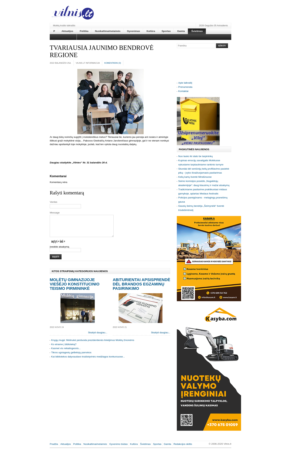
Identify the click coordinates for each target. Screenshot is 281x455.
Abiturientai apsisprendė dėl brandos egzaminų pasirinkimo (141, 288)
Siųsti (55, 261)
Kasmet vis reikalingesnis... (66, 352)
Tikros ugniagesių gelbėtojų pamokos (71, 356)
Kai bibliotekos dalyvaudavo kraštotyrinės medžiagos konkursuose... (88, 361)
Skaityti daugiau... (97, 336)
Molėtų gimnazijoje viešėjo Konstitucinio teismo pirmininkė (74, 288)
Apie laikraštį (185, 82)
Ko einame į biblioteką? (63, 348)
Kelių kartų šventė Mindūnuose (195, 177)
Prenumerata (185, 87)
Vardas (53, 202)
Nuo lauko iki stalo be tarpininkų (195, 156)
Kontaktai (183, 91)
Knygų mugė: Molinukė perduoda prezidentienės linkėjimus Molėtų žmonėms (92, 344)
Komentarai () (112, 63)
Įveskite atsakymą (59, 251)
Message (55, 212)
